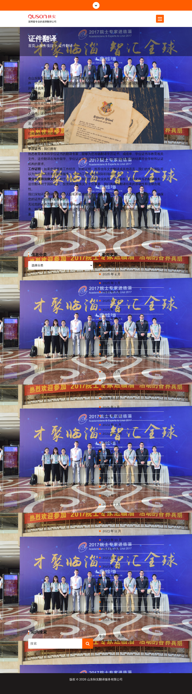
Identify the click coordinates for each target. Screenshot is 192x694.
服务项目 (46, 46)
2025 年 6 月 (111, 363)
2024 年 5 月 (111, 478)
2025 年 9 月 (111, 336)
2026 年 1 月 (111, 301)
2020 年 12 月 (112, 602)
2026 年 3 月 (111, 283)
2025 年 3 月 (111, 389)
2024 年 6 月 (111, 469)
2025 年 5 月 (111, 371)
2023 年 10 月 (112, 540)
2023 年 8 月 (111, 558)
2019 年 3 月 (111, 611)
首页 (31, 46)
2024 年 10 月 (112, 433)
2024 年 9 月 (111, 442)
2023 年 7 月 (111, 566)
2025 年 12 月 (112, 309)
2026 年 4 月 (111, 274)
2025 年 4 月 (111, 380)
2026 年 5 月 (111, 265)
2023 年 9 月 (111, 549)
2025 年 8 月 (111, 345)
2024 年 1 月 (111, 513)
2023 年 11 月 (111, 531)
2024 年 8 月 (111, 451)
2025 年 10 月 (112, 327)
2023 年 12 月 (112, 522)
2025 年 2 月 (111, 398)
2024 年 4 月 (111, 487)
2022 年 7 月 (111, 593)
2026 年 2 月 (111, 292)
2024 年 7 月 (111, 460)
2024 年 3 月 (111, 496)
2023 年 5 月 (111, 584)
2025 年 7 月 (111, 354)
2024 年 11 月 (111, 425)
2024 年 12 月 (112, 416)
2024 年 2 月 (111, 504)
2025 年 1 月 (111, 407)
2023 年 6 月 (111, 575)
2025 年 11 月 (111, 318)
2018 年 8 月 (111, 620)
